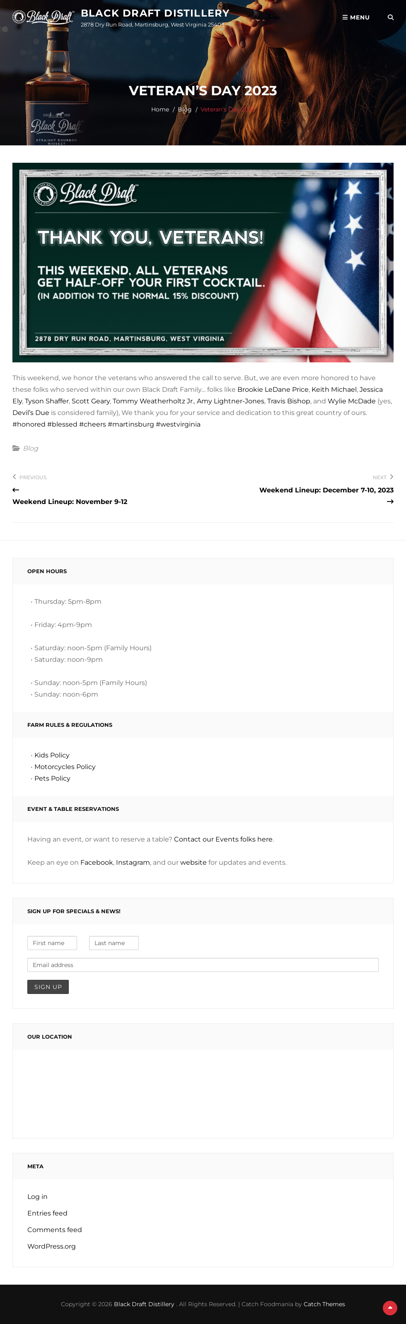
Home (160, 109)
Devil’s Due (30, 413)
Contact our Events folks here (223, 839)
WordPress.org (51, 1246)
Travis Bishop (288, 401)
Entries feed (47, 1213)
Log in (37, 1197)
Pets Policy (52, 778)
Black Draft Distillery (155, 13)
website (193, 862)
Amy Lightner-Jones (230, 401)
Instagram (133, 862)
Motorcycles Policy (65, 767)
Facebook (96, 862)
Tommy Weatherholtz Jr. (153, 401)
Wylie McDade (352, 401)
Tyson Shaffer (47, 401)
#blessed (62, 424)
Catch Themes (324, 1304)
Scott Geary (91, 401)
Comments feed (54, 1230)
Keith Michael (334, 389)
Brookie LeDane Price (273, 389)
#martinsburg (131, 424)
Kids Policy (52, 755)
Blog (185, 109)
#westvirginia (178, 424)
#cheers (92, 424)
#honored (29, 424)
